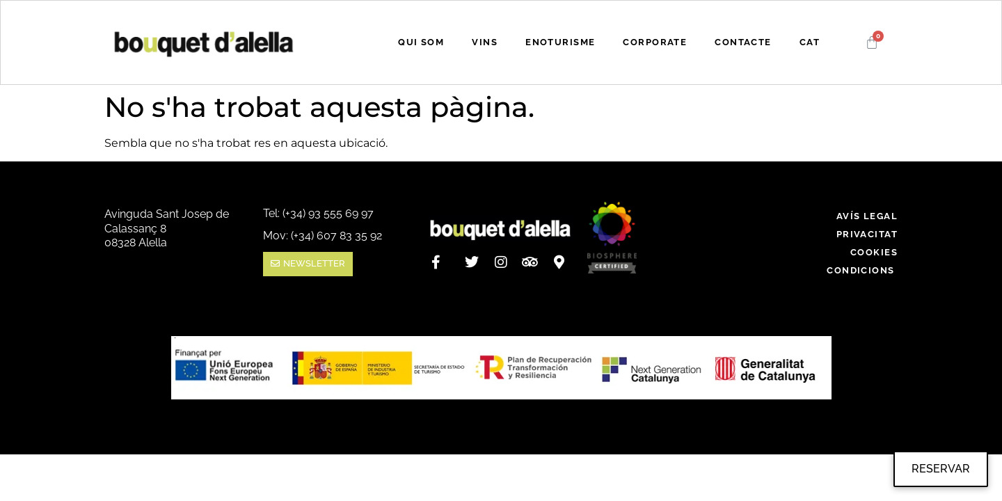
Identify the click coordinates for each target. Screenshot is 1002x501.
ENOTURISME (560, 42)
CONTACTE (743, 42)
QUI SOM (421, 42)
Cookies (874, 252)
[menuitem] (810, 42)
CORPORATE (655, 42)
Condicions (862, 270)
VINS (485, 42)
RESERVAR (941, 468)
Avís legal (867, 216)
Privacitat (867, 234)
